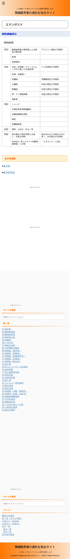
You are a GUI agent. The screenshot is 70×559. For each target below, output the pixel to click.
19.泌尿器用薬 (8, 378)
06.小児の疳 (7, 343)
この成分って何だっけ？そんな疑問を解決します (35, 552)
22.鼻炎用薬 (7, 386)
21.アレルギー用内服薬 (12, 383)
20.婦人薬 (6, 380)
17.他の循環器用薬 (10, 372)
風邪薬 (6, 166)
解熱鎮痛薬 (9, 172)
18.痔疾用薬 (7, 375)
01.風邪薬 (6, 329)
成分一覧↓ (6, 526)
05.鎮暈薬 (6, 340)
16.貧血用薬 (7, 369)
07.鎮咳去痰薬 (8, 345)
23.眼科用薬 (7, 388)
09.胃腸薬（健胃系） (11, 351)
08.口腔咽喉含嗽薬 (10, 348)
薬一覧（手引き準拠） (12, 518)
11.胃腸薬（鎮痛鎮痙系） (13, 356)
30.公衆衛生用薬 (9, 407)
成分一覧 (7, 529)
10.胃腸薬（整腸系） (11, 353)
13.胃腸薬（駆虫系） (11, 361)
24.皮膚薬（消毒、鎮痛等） (15, 391)
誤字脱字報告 (8, 534)
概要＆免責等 (8, 516)
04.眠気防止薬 (8, 337)
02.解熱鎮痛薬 (8, 332)
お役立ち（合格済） (11, 524)
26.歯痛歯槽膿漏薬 (10, 396)
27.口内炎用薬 (8, 399)
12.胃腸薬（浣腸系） (11, 359)
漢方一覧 (7, 532)
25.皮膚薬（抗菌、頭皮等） (15, 394)
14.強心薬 (6, 364)
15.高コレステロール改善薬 (15, 367)
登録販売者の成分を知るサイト (35, 12)
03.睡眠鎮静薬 (8, 334)
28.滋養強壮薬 (8, 402)
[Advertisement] (23, 206)
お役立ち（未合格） (11, 521)
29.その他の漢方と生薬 (12, 404)
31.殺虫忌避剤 (8, 410)
